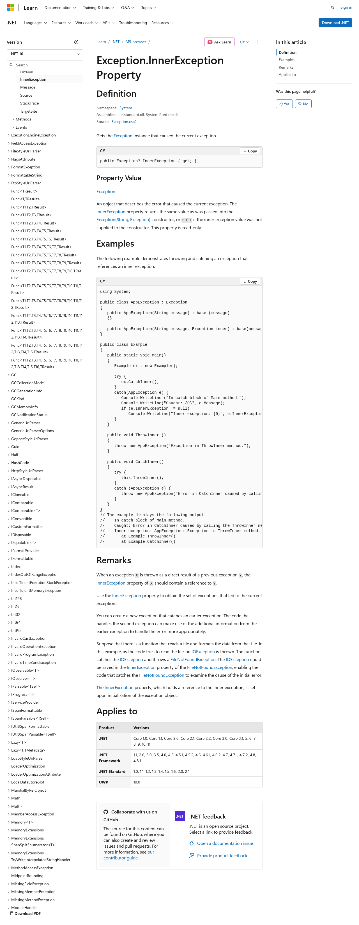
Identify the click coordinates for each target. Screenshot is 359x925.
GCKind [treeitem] (17, 398)
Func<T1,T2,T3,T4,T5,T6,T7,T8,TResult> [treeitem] (44, 255)
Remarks (286, 67)
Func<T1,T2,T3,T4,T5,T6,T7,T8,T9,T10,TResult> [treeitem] (46, 274)
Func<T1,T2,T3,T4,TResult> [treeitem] (34, 223)
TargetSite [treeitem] (28, 111)
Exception (123, 135)
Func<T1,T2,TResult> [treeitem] (29, 207)
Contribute (100, 908)
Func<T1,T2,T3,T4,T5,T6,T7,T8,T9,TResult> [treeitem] (46, 262)
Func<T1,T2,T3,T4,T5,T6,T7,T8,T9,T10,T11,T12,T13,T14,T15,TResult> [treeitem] (46, 348)
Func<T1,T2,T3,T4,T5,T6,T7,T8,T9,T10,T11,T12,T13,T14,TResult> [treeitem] (46, 334)
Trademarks (232, 908)
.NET (115, 41)
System (125, 107)
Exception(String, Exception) (123, 219)
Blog (76, 908)
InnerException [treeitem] (33, 79)
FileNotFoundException (193, 659)
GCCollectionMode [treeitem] (27, 382)
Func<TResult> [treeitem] (24, 191)
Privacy (122, 908)
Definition (287, 52)
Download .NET (335, 22)
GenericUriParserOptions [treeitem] (32, 430)
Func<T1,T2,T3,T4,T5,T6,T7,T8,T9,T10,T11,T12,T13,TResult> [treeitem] (46, 319)
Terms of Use (205, 908)
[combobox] (45, 53)
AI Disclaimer (18, 908)
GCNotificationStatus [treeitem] (29, 414)
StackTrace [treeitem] (29, 103)
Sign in (346, 7)
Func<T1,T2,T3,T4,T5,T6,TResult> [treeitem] (39, 239)
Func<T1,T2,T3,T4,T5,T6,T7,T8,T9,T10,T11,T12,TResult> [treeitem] (46, 304)
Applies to (287, 74)
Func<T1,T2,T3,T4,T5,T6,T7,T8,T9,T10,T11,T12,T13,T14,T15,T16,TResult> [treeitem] (46, 363)
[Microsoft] (10, 7)
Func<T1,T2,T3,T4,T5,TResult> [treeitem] (36, 230)
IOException (203, 651)
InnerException (110, 211)
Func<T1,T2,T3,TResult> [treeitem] (31, 214)
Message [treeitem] (27, 87)
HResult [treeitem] (26, 71)
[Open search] (332, 8)
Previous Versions (51, 908)
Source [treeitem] (26, 95)
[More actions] (258, 42)
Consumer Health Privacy (161, 908)
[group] (179, 417)
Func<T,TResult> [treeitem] (25, 198)
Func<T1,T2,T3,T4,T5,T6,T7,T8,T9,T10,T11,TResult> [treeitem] (46, 289)
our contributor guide (128, 855)
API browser (135, 41)
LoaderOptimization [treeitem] (28, 766)
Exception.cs (122, 121)
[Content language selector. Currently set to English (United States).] (32, 894)
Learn (101, 41)
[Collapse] (76, 42)
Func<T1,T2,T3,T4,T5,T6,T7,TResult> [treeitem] (41, 246)
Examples (286, 59)
